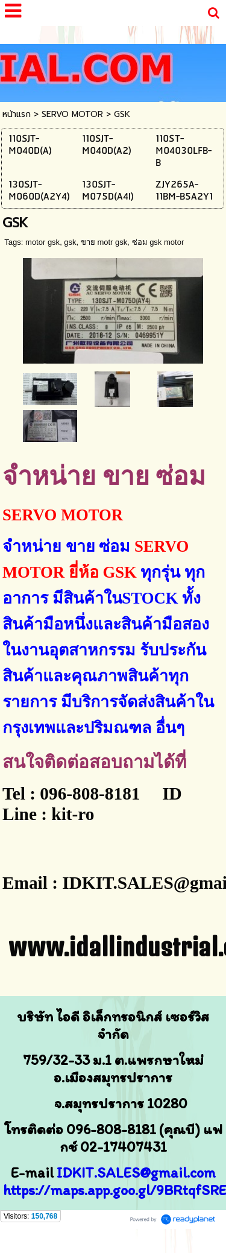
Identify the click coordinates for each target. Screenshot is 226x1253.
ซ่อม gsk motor (158, 242)
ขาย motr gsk (104, 242)
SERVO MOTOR (72, 114)
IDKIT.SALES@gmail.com (136, 1172)
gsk (70, 242)
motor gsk (42, 242)
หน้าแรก (16, 114)
